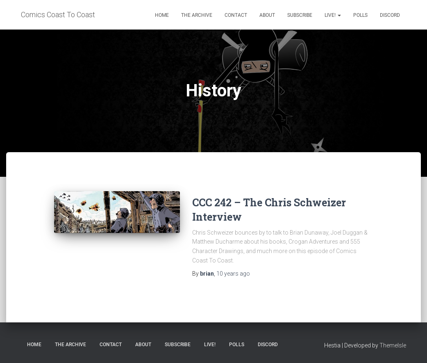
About (267, 15)
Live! (333, 15)
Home (162, 15)
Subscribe (299, 15)
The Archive (196, 15)
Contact (236, 15)
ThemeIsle (392, 345)
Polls (360, 15)
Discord (390, 15)
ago (233, 273)
